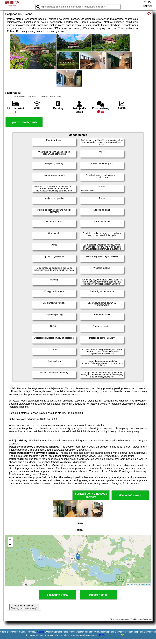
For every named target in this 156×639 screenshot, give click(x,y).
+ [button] (10, 539)
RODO (101, 635)
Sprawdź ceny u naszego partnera (91, 495)
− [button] (10, 544)
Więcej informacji (130, 495)
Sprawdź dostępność (24, 122)
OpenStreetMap (143, 584)
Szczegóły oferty (57, 594)
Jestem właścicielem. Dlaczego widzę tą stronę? (24, 607)
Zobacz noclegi (98, 594)
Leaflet (130, 584)
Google (40, 632)
